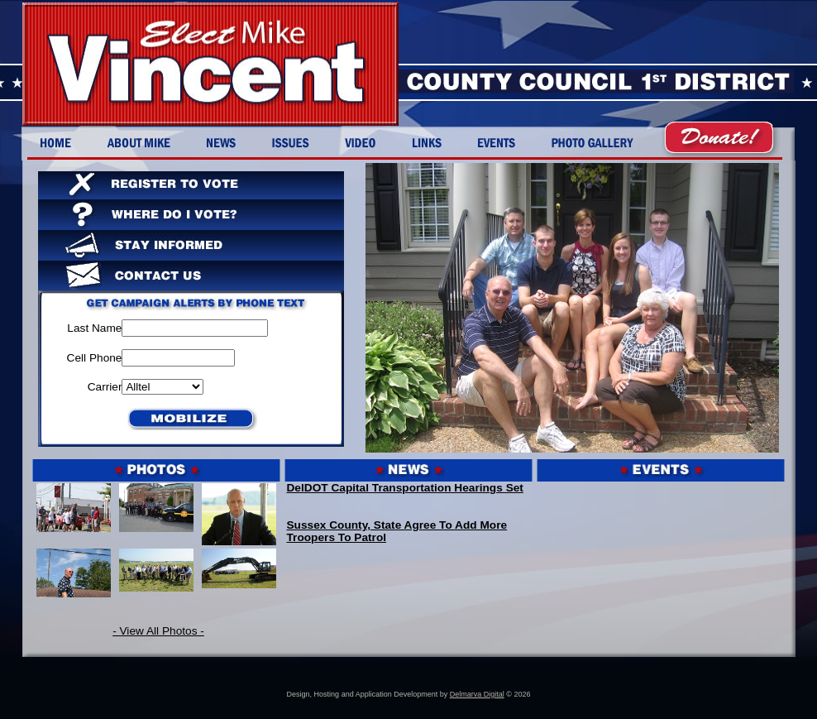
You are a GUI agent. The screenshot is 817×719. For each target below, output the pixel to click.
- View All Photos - (158, 631)
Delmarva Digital (477, 694)
